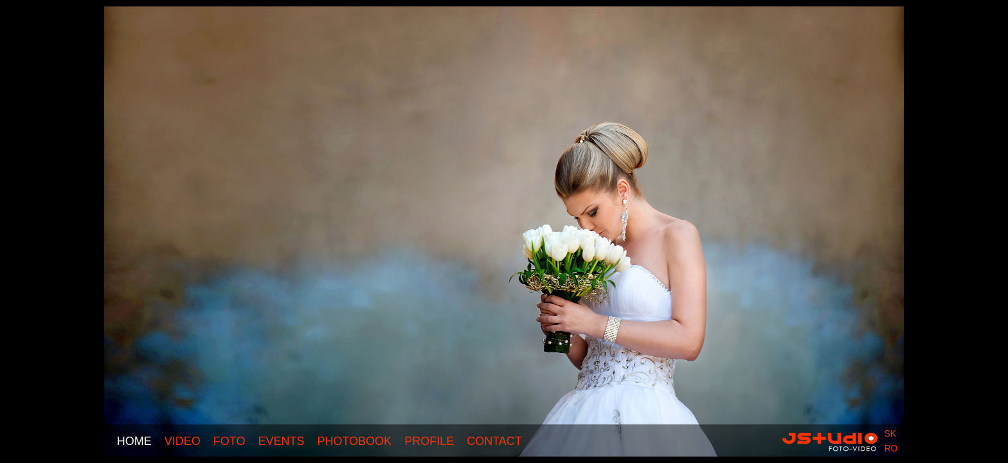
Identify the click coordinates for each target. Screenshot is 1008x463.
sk (890, 433)
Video (183, 441)
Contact (494, 441)
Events (281, 441)
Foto (229, 441)
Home (134, 441)
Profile (429, 441)
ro (890, 448)
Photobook (354, 441)
